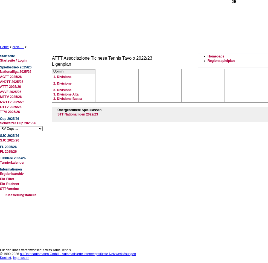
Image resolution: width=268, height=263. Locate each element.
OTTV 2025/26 (11, 107)
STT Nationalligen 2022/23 (77, 114)
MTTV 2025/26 (11, 97)
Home (4, 47)
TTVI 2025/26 (10, 112)
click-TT (18, 47)
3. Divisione (62, 90)
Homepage (216, 56)
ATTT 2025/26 (10, 87)
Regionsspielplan (221, 61)
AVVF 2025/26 (10, 92)
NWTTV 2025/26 (12, 102)
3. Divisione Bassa (67, 99)
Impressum (21, 258)
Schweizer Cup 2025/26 (18, 123)
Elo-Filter (7, 179)
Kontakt (5, 258)
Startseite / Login (13, 60)
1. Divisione (62, 77)
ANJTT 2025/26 (11, 82)
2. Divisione (62, 83)
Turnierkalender (12, 162)
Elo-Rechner (9, 184)
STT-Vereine (9, 189)
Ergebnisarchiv (12, 174)
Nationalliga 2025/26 (15, 72)
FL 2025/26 (8, 152)
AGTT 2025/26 (11, 77)
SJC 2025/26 (9, 140)
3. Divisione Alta (65, 94)
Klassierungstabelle (20, 195)
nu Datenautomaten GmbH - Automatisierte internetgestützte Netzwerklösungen (78, 254)
